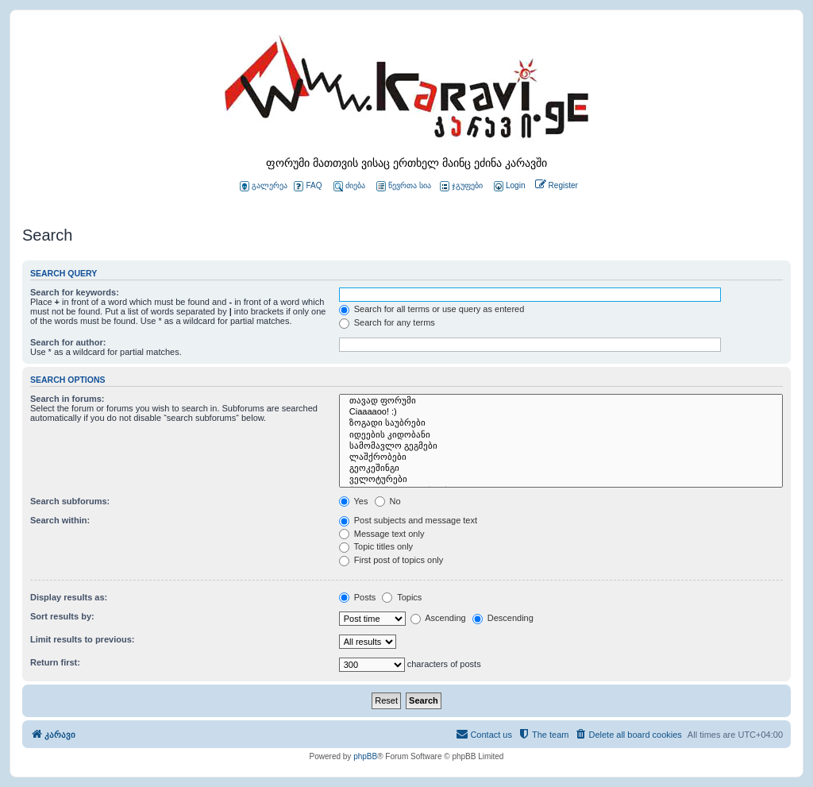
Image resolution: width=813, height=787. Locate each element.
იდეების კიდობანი (561, 435)
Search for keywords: (74, 292)
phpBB (365, 756)
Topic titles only (376, 546)
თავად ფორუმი (561, 401)
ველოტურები (561, 479)
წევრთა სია (403, 186)
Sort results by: (62, 616)
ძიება (349, 186)
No (388, 501)
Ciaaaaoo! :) (561, 412)
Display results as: (68, 597)
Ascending (438, 618)
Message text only (382, 533)
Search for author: (68, 342)
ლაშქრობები (561, 457)
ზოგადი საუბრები (561, 423)
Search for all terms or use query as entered (432, 309)
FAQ (308, 186)
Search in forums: (67, 398)
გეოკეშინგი (561, 468)
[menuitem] (508, 186)
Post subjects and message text (408, 520)
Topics (402, 597)
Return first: (55, 662)
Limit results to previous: (82, 639)
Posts (357, 597)
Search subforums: (70, 501)
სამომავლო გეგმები (561, 446)
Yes (353, 501)
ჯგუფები (461, 186)
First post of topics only (391, 560)
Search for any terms (387, 322)
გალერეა (263, 186)
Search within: (60, 520)
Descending (503, 618)
